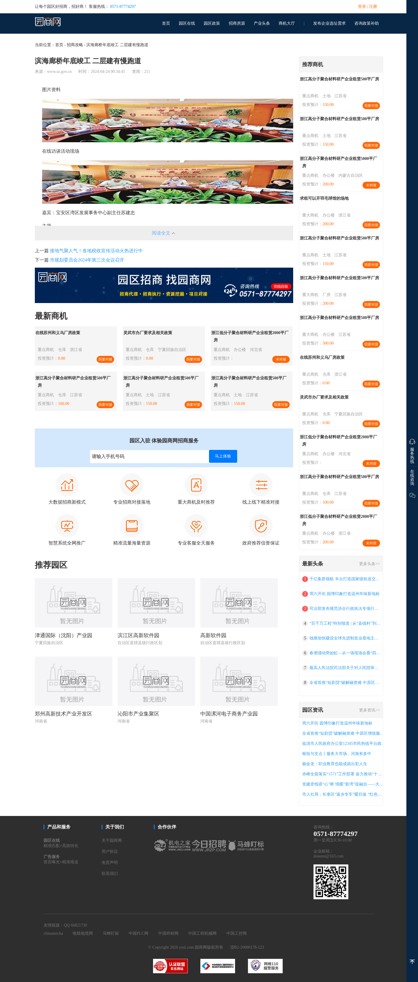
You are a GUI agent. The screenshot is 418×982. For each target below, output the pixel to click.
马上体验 (223, 456)
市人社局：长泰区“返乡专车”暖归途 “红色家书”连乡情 (344, 794)
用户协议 (110, 851)
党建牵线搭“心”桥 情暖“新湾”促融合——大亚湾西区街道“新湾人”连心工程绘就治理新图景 (344, 784)
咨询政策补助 (366, 23)
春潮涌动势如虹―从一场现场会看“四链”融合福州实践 (345, 653)
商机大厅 (287, 23)
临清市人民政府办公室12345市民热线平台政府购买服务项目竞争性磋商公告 (344, 743)
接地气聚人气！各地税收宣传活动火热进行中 (96, 250)
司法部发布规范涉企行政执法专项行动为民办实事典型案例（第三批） (345, 608)
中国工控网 (236, 933)
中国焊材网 (168, 933)
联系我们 (110, 873)
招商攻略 (75, 45)
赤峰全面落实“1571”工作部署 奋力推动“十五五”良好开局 (344, 774)
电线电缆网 (83, 933)
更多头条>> (369, 564)
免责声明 (110, 862)
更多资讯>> (369, 710)
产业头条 (262, 23)
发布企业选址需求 (329, 23)
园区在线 (187, 23)
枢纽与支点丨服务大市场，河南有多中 (336, 754)
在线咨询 (412, 477)
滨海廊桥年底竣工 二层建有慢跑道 (117, 45)
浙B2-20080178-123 (247, 947)
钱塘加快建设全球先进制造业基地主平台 (345, 638)
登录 (362, 6)
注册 (373, 6)
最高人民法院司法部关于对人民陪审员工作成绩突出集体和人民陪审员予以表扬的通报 (345, 668)
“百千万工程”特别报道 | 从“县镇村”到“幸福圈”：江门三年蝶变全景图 (345, 623)
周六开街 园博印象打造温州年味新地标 (344, 594)
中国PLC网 (138, 933)
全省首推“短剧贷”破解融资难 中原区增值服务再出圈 (345, 682)
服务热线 (412, 450)
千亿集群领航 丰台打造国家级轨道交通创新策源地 (345, 579)
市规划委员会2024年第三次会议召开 (87, 259)
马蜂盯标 (111, 933)
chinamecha (53, 933)
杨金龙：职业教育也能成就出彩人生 (334, 764)
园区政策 (212, 23)
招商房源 (237, 23)
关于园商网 (112, 840)
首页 (166, 23)
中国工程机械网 (202, 933)
